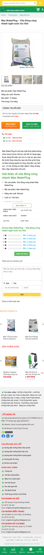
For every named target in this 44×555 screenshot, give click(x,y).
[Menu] (40, 3)
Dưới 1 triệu (24, 221)
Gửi (22, 295)
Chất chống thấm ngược (28, 400)
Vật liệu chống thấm (24, 392)
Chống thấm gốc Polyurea (10, 403)
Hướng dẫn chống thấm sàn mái (16, 451)
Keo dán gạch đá (11, 486)
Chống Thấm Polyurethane (30, 398)
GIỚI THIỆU (17, 537)
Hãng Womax (25, 15)
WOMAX (24, 216)
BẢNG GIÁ (19, 540)
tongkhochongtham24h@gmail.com (18, 508)
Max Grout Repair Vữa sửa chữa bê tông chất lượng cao (32, 338)
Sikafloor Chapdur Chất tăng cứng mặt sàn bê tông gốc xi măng (10, 373)
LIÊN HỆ (35, 540)
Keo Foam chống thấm (21, 395)
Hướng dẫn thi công (11, 459)
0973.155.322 (17, 141)
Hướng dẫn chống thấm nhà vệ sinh (17, 448)
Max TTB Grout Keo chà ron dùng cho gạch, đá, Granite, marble (10, 338)
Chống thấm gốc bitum (9, 405)
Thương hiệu (12, 15)
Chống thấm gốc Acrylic (10, 400)
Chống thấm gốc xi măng (10, 398)
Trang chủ (8, 471)
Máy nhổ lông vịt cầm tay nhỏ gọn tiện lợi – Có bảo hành (33, 373)
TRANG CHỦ (7, 537)
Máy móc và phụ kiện (12, 479)
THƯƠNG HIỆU (28, 537)
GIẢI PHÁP (10, 540)
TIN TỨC (27, 540)
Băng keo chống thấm (27, 405)
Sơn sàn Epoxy (10, 483)
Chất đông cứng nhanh (29, 403)
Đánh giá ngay (22, 254)
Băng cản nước (35, 395)
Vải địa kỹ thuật (10, 490)
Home (3, 15)
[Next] (41, 81)
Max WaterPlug (8, 151)
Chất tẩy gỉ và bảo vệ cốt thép (15, 494)
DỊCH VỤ (38, 537)
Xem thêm (20, 205)
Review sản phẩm (10, 463)
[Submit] (35, 3)
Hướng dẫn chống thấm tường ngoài (17, 455)
